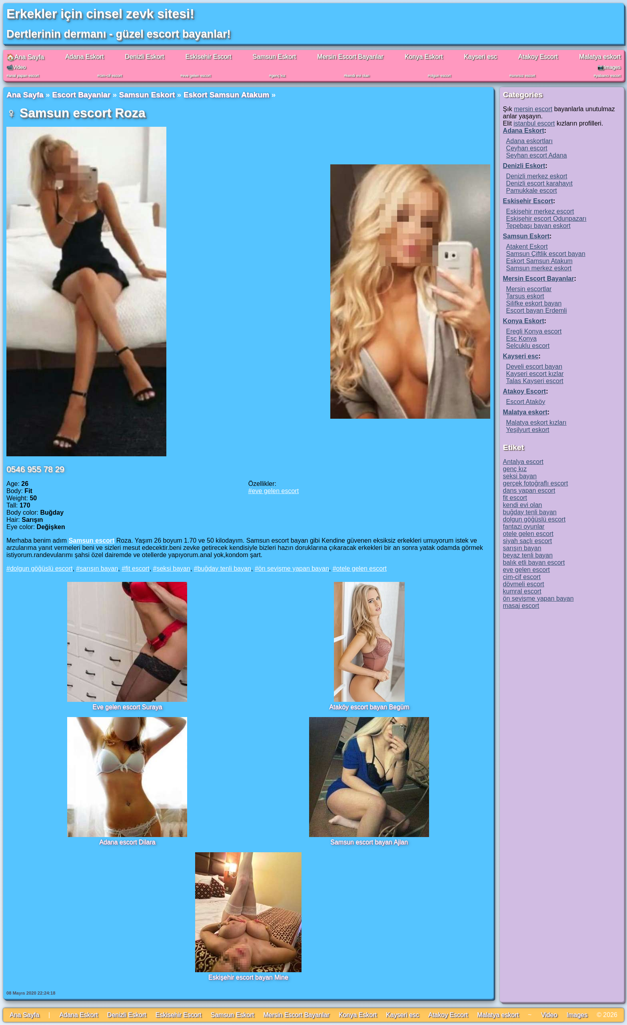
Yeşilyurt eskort (527, 429)
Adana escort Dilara (127, 842)
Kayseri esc (480, 56)
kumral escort (522, 591)
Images (576, 1014)
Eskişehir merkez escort (540, 211)
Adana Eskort (84, 56)
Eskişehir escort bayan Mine (248, 977)
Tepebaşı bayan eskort (538, 225)
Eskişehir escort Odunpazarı (546, 218)
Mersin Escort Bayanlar (350, 56)
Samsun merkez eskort (539, 268)
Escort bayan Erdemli (536, 310)
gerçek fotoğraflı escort (535, 483)
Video (549, 1014)
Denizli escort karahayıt (539, 183)
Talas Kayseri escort (534, 381)
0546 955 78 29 (35, 469)
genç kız (278, 75)
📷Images (609, 67)
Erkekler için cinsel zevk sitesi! (100, 13)
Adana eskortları (529, 141)
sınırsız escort (523, 75)
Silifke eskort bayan (534, 303)
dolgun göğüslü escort (41, 568)
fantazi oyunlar (524, 526)
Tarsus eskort (525, 296)
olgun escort (440, 75)
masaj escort (521, 605)
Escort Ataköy (525, 401)
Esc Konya (521, 338)
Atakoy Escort (538, 56)
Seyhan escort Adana (536, 155)
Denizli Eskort (144, 56)
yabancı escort (608, 75)
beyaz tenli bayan (528, 555)
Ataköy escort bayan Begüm (369, 706)
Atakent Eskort (527, 246)
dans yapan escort (529, 490)
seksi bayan (173, 568)
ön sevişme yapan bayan (293, 568)
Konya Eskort (424, 56)
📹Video (16, 67)
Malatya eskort (600, 56)
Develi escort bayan (534, 366)
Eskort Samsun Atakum (227, 94)
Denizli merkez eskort (536, 176)
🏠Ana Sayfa (25, 57)
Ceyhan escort (526, 148)
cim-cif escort (110, 75)
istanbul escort (534, 123)
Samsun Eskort (274, 56)
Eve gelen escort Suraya (127, 706)
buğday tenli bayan (224, 568)
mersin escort (533, 109)
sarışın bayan (99, 568)
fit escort (137, 568)
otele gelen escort (361, 568)
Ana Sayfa (25, 94)
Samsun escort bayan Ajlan (369, 842)
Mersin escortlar (529, 289)
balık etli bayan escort (534, 562)
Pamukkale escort (531, 190)
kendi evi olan (357, 75)
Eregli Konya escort (534, 331)
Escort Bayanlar (81, 94)
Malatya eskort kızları (536, 422)
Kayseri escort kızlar (535, 373)
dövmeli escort (523, 584)
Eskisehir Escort (208, 56)
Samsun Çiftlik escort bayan (545, 253)
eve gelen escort (196, 75)
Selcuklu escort (528, 345)
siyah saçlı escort (527, 540)
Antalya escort (523, 461)
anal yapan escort (23, 75)
